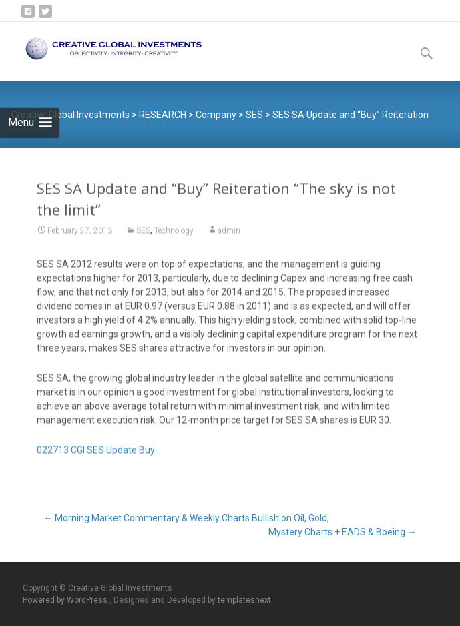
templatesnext (244, 600)
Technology (174, 235)
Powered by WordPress (66, 600)
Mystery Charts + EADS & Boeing (342, 532)
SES (143, 235)
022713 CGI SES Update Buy (96, 455)
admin (229, 235)
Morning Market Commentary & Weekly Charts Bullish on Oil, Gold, (186, 518)
